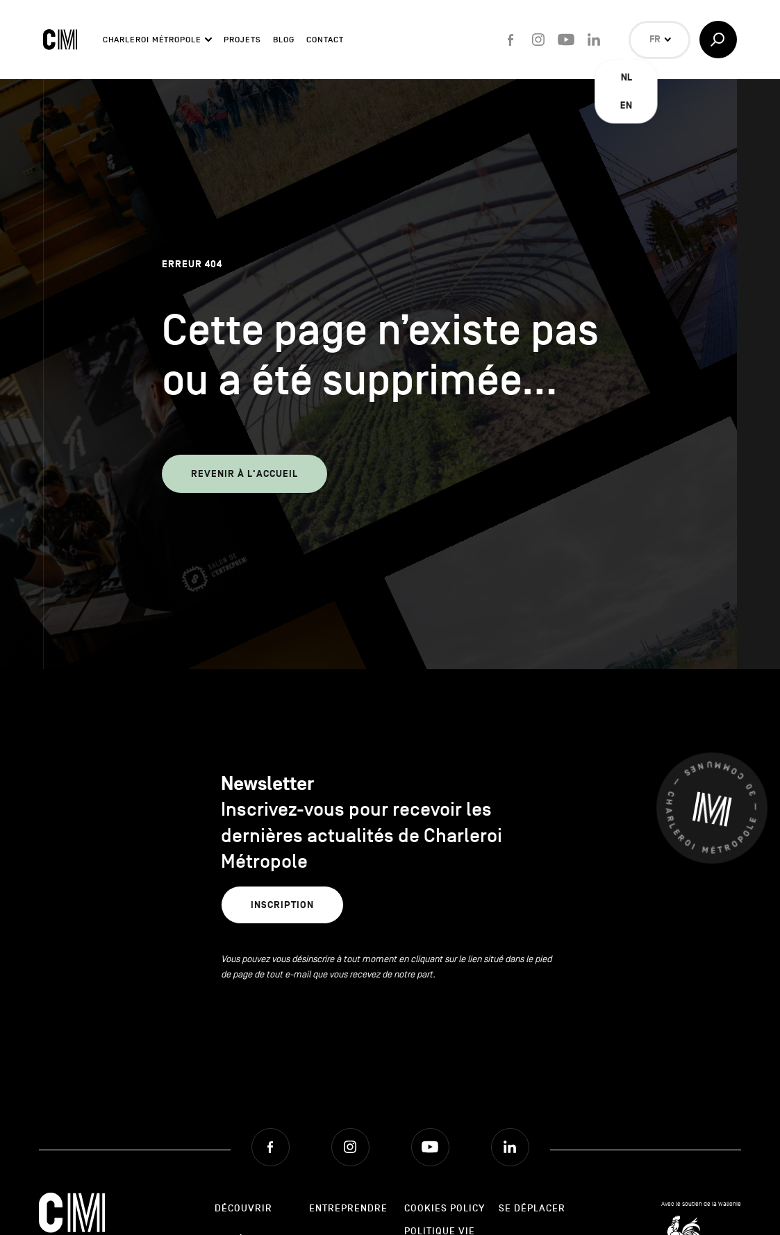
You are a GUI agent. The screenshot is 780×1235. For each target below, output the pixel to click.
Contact (324, 39)
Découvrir (243, 1208)
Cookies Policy (444, 1208)
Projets (242, 39)
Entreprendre (348, 1208)
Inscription (282, 905)
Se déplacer (532, 1208)
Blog (283, 39)
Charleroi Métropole (152, 39)
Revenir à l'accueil (244, 474)
